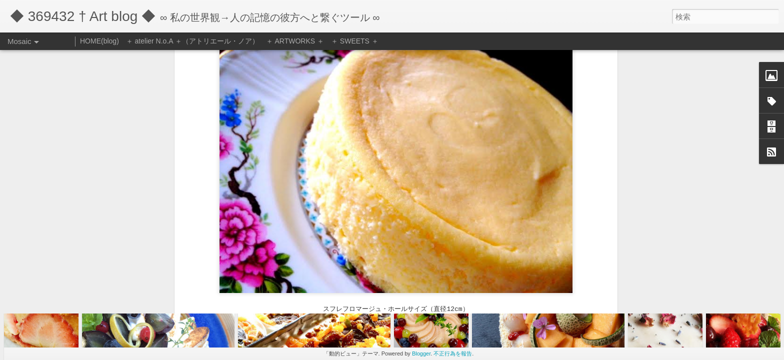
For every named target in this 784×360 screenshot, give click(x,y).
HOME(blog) (99, 41)
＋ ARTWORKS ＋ (295, 41)
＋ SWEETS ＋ (354, 41)
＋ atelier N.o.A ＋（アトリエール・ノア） (192, 41)
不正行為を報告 (453, 353)
